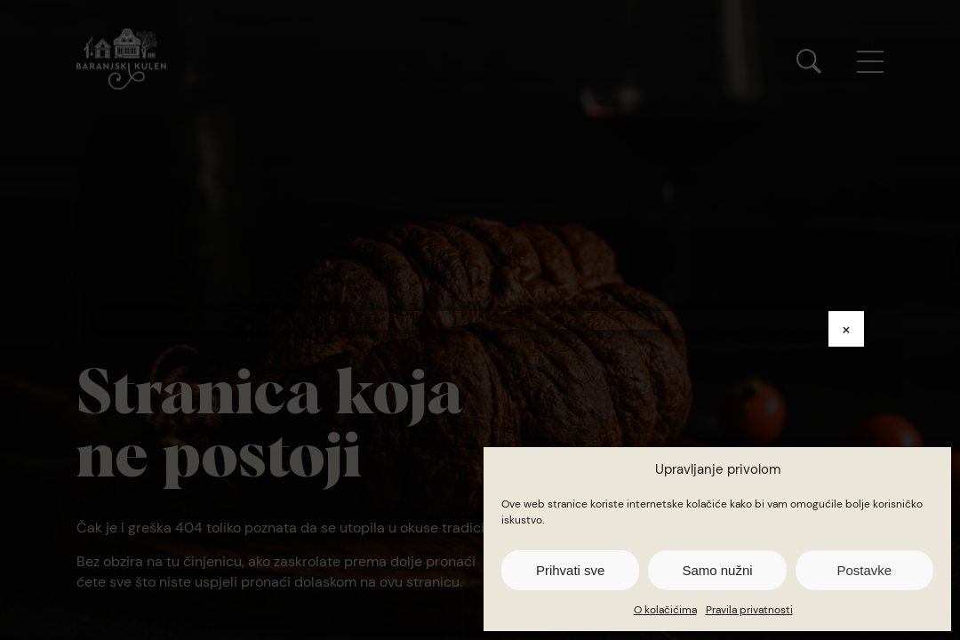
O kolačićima (665, 610)
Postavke (864, 570)
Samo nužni (717, 570)
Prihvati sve (570, 570)
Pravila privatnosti (749, 610)
